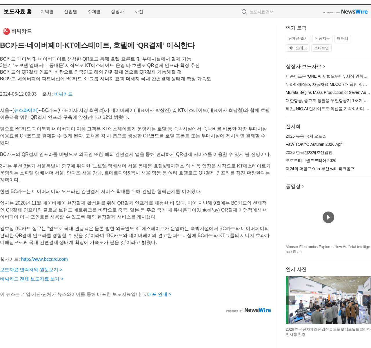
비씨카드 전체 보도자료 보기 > (31, 278)
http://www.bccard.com (44, 259)
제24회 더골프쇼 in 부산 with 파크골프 (320, 168)
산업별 (70, 11)
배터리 (342, 38)
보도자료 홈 (17, 11)
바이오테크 (298, 48)
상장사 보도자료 (304, 66)
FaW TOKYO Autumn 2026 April (314, 144)
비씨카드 (63, 94)
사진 (138, 11)
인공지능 (322, 38)
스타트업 (321, 48)
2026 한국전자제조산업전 (309, 152)
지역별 (47, 11)
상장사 (117, 11)
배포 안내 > (159, 294)
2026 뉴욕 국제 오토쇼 (306, 136)
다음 (366, 300)
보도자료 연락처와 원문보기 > (31, 269)
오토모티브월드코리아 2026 (311, 160)
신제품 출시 (298, 38)
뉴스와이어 (25, 110)
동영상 (293, 186)
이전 (290, 300)
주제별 (94, 11)
